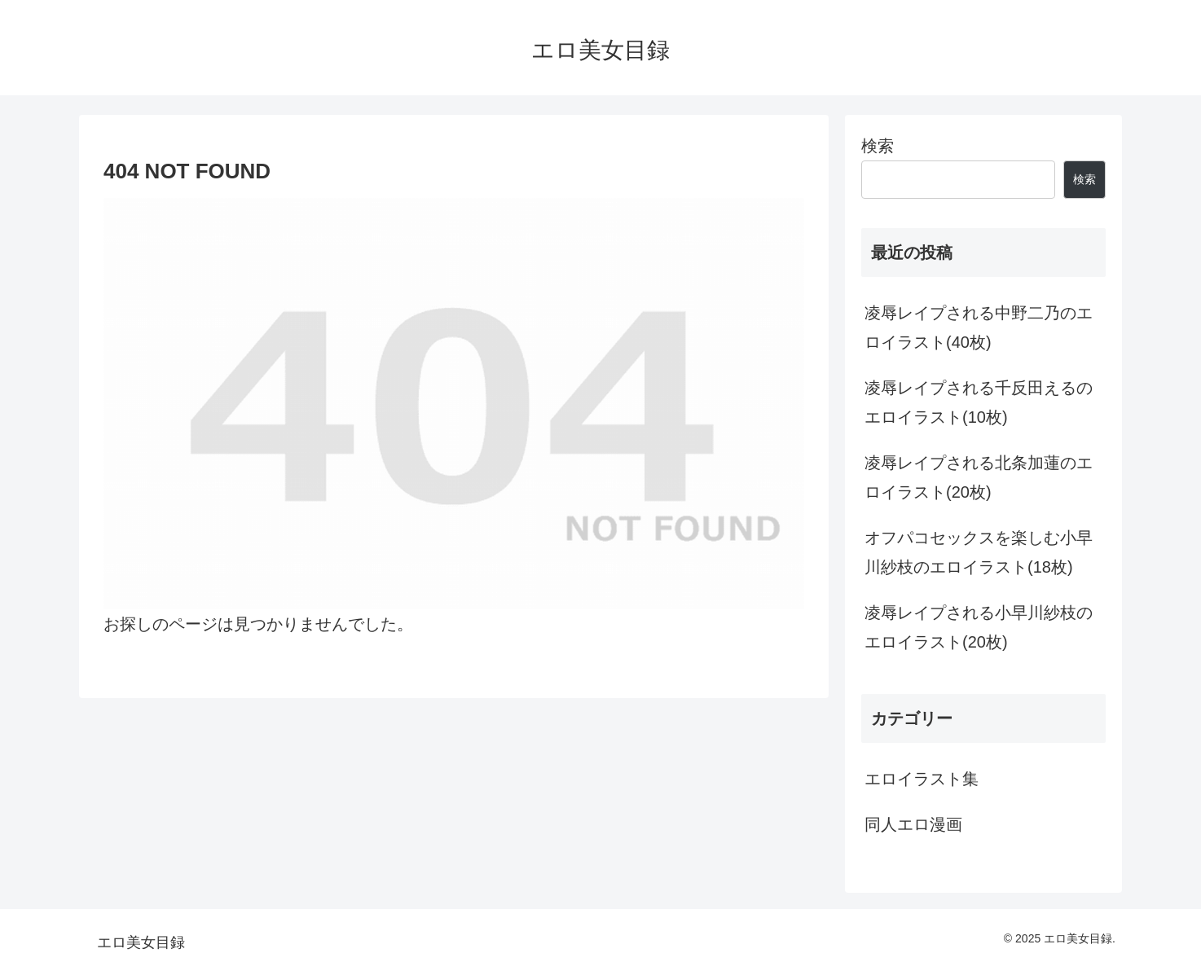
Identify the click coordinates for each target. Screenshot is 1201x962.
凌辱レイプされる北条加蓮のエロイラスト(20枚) (978, 477)
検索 (877, 146)
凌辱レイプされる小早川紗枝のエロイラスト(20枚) (978, 627)
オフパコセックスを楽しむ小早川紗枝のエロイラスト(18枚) (978, 552)
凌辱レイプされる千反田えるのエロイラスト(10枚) (978, 402)
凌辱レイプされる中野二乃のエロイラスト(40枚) (978, 327)
